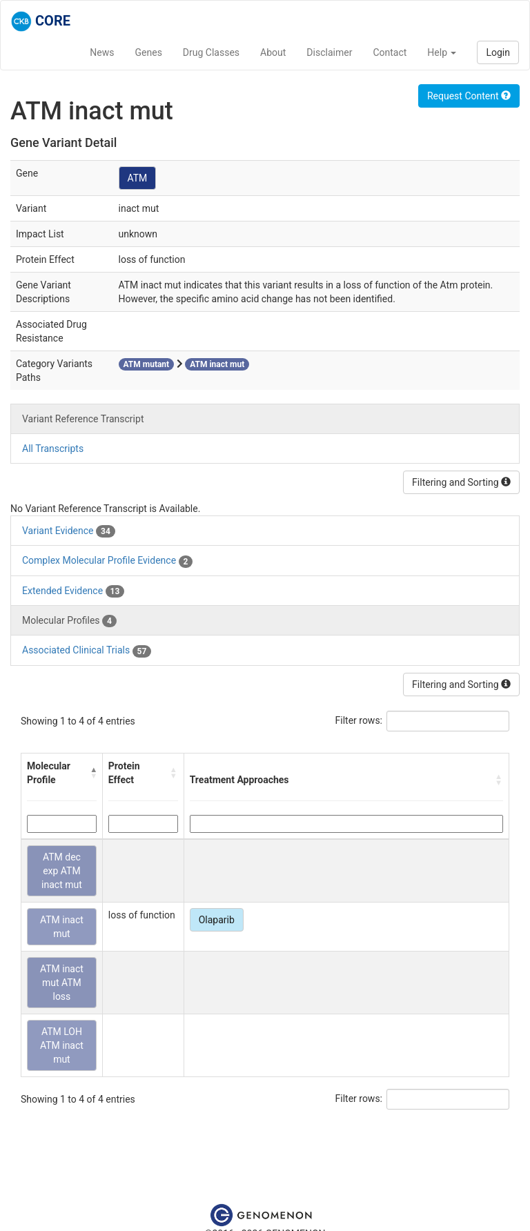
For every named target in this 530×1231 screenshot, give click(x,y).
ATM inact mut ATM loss (62, 982)
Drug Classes (211, 52)
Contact (389, 52)
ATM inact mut (62, 926)
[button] (93, 773)
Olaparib (217, 919)
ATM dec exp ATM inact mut (61, 870)
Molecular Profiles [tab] (69, 621)
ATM (138, 178)
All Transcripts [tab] (53, 448)
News (102, 52)
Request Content (469, 95)
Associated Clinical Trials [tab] (86, 650)
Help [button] (441, 52)
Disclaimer (329, 52)
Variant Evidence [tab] (68, 531)
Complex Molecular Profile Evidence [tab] (107, 561)
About (273, 52)
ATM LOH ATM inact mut (62, 1045)
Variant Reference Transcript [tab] (83, 418)
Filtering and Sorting (461, 482)
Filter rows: (359, 720)
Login (498, 52)
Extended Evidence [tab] (73, 591)
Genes (148, 52)
